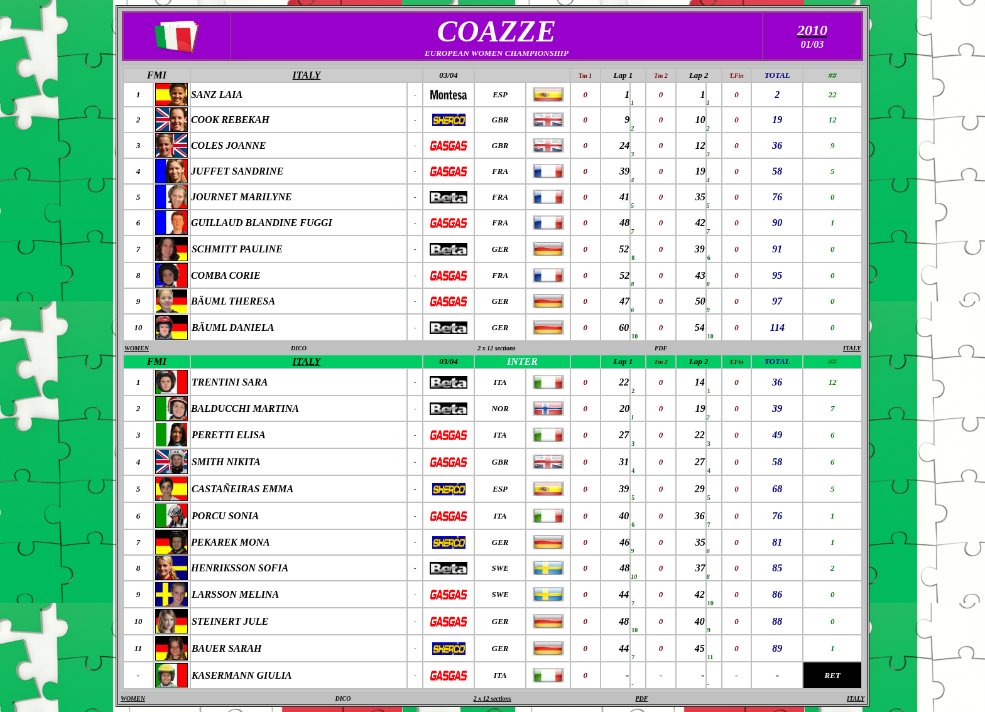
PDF (661, 348)
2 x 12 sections (496, 348)
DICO (299, 348)
